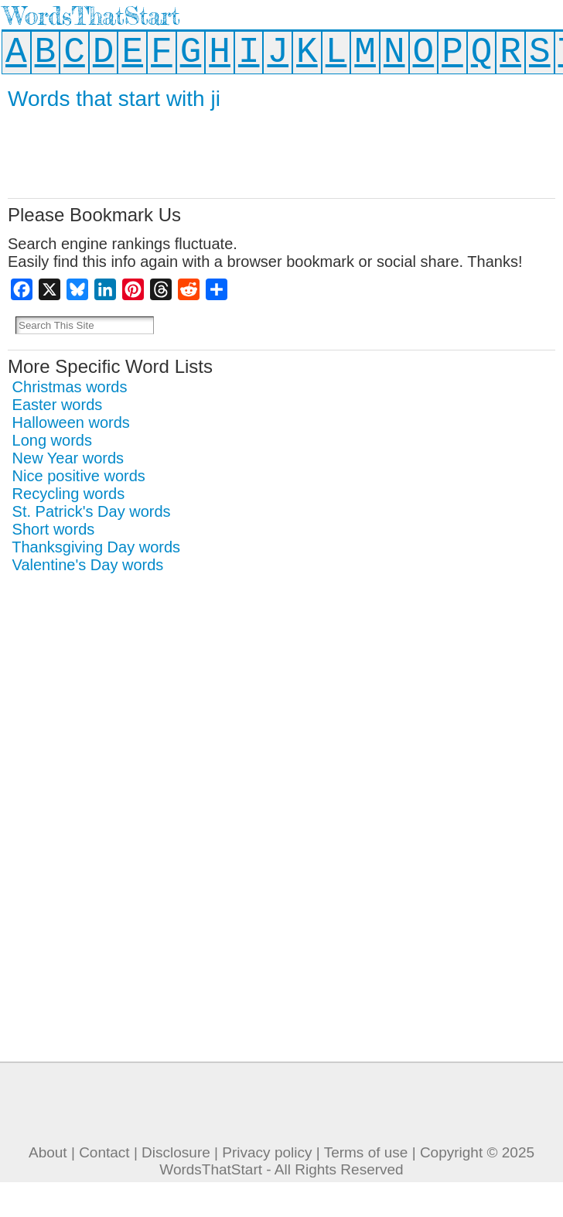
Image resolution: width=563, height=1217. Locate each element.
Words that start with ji (114, 99)
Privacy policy (267, 1152)
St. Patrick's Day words (91, 511)
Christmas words (70, 386)
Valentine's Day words (88, 564)
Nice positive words (78, 475)
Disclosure (176, 1152)
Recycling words (68, 493)
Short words (53, 529)
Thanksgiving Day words (96, 547)
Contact (104, 1152)
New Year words (68, 458)
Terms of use (366, 1152)
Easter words (57, 404)
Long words (52, 440)
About (48, 1152)
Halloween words (71, 422)
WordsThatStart (91, 16)
